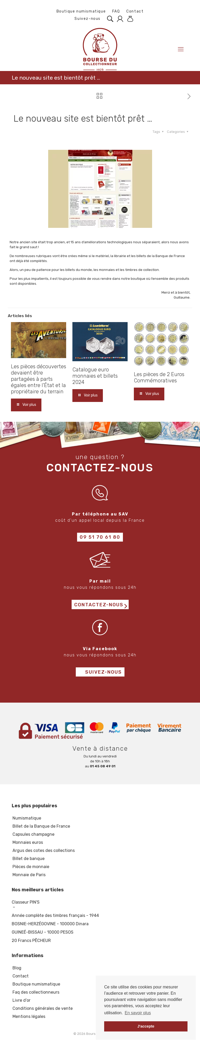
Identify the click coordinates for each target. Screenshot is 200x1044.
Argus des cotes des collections (43, 850)
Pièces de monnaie (30, 866)
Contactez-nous (98, 605)
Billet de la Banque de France (41, 826)
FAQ (116, 11)
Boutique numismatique (81, 11)
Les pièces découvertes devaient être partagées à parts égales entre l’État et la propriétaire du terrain (38, 379)
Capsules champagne (33, 834)
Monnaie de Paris (29, 874)
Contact (134, 11)
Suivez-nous (85, 18)
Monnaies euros (27, 842)
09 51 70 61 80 (100, 537)
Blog (16, 967)
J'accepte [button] (145, 1026)
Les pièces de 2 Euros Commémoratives (159, 377)
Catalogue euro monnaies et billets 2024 (95, 375)
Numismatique (26, 818)
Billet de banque (28, 858)
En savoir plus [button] (138, 1013)
